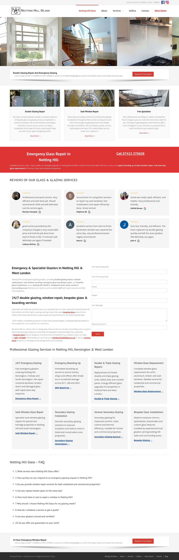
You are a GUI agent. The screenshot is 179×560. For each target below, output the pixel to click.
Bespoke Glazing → (143, 440)
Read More (34, 135)
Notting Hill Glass (111, 556)
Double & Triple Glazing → (107, 398)
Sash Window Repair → (26, 432)
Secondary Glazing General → (108, 436)
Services (130, 556)
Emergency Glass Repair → (28, 398)
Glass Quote (149, 556)
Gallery (139, 556)
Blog (166, 556)
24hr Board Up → (63, 387)
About (122, 556)
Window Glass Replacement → (148, 390)
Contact (159, 556)
